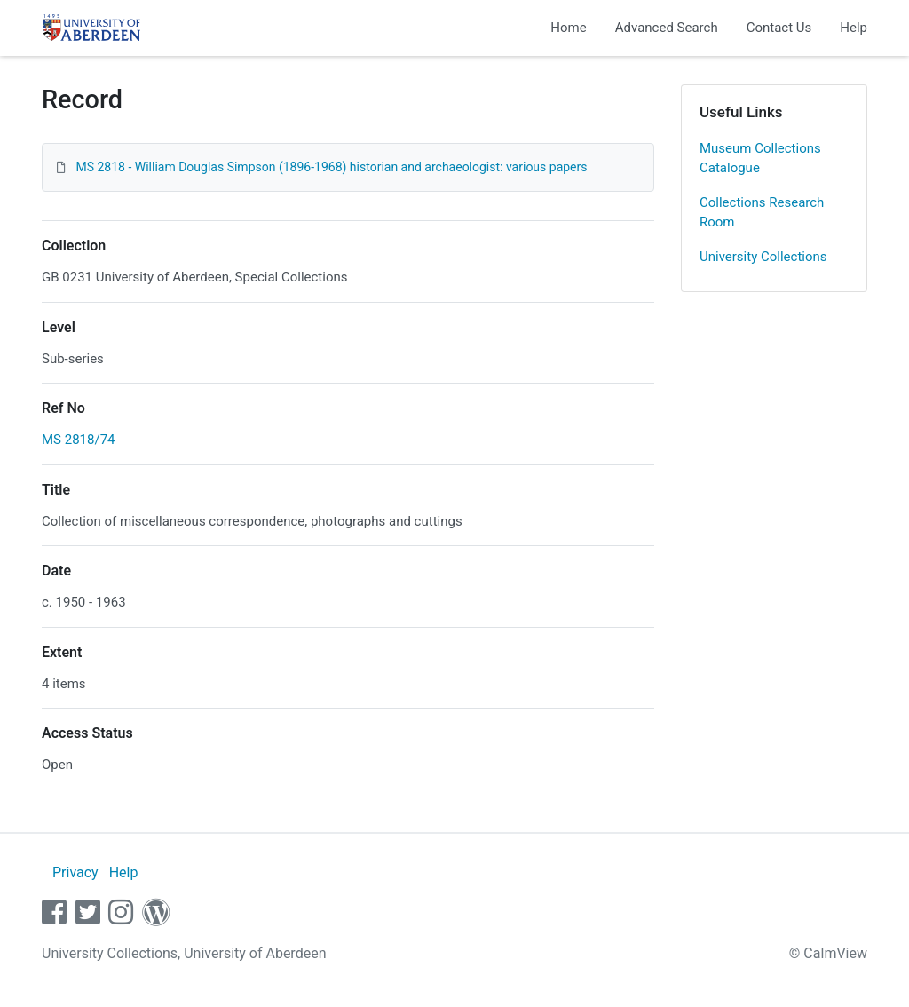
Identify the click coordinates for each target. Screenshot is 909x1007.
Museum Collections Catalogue (760, 158)
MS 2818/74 (78, 440)
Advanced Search (666, 28)
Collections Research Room (762, 212)
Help (853, 28)
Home (568, 28)
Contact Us (779, 28)
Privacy (75, 872)
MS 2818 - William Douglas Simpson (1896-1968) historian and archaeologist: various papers (331, 167)
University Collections (763, 257)
